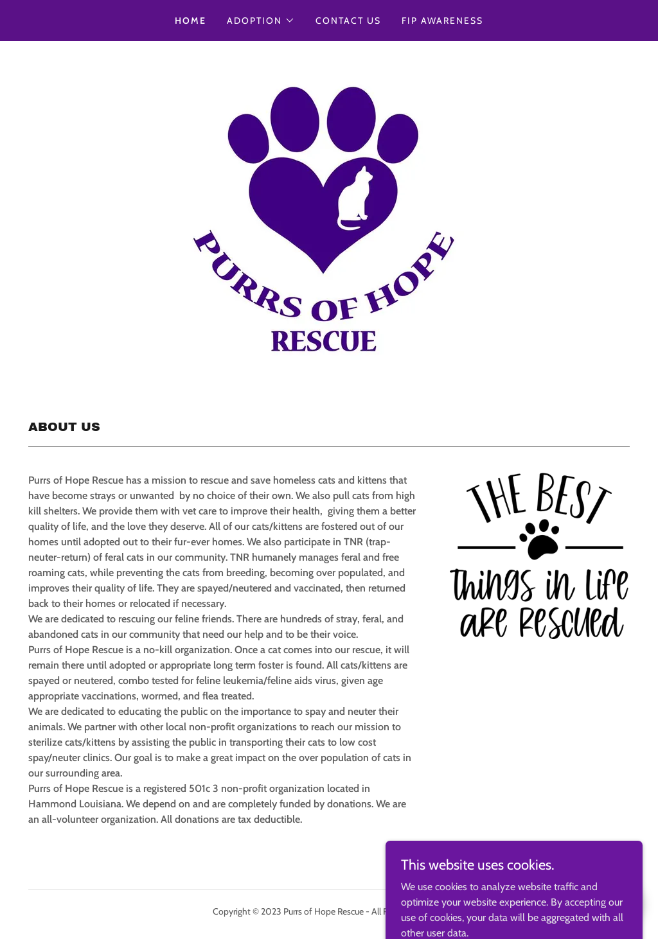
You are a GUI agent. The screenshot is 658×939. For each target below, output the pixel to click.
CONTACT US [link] (348, 20)
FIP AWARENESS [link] (442, 20)
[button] (261, 20)
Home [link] (190, 20)
